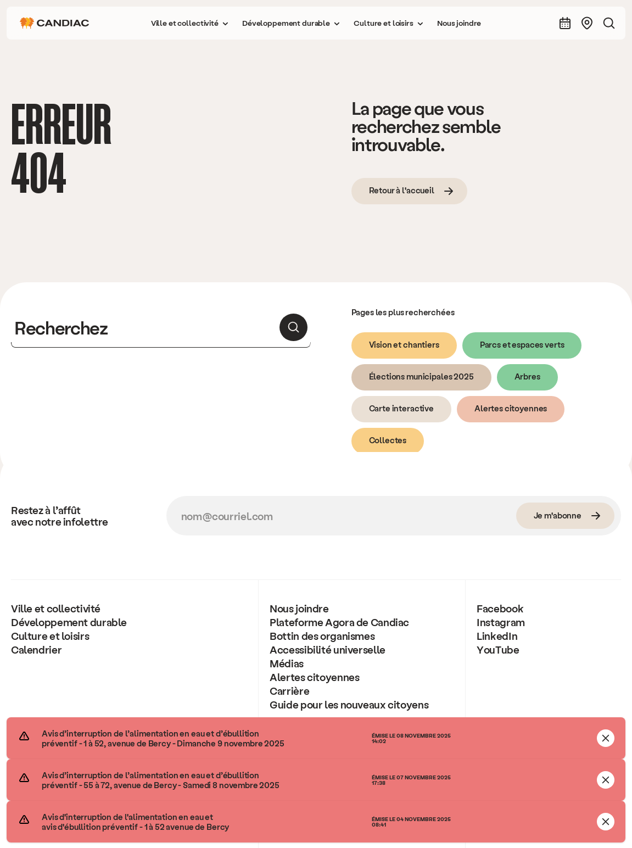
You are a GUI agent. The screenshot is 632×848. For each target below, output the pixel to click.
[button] (190, 23)
